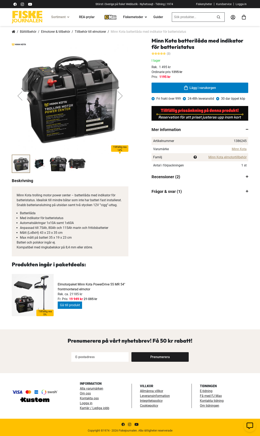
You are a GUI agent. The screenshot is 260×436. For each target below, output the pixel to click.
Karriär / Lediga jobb (94, 408)
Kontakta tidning (212, 401)
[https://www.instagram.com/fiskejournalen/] (22, 4)
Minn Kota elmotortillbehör (227, 157)
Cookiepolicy (149, 406)
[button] (20, 96)
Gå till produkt (70, 305)
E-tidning (206, 391)
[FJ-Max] (110, 17)
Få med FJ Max (211, 396)
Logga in (241, 4)
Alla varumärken (91, 388)
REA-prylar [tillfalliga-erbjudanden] (87, 17)
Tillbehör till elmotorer (90, 32)
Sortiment (58, 17)
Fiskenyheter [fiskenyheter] (204, 4)
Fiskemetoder (133, 17)
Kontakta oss (89, 398)
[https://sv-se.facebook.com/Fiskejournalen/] (15, 4)
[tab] (200, 129)
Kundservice (224, 4)
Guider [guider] (158, 17)
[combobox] (192, 17)
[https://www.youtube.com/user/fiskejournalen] (30, 4)
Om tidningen (209, 406)
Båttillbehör (28, 32)
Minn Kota (239, 149)
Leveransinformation (155, 396)
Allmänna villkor (151, 391)
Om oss (85, 393)
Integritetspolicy (151, 401)
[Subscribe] (160, 357)
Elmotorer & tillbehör (55, 32)
